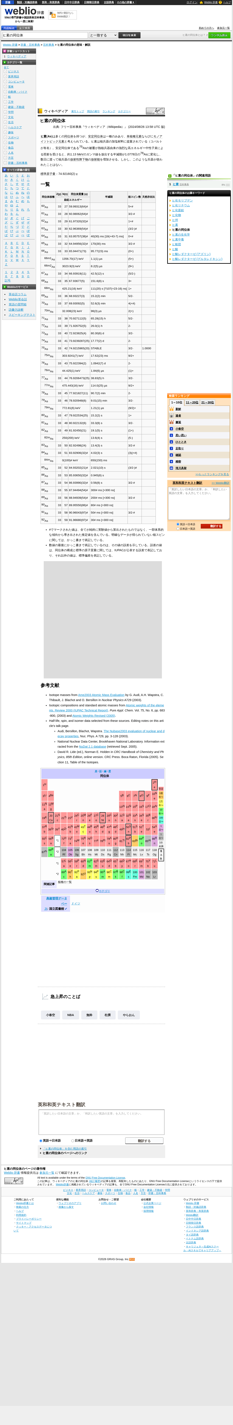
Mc (135, 854)
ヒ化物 (176, 215)
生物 (11, 142)
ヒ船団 (176, 244)
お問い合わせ (108, 1203)
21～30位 (207, 402)
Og (154, 854)
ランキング (108, 111)
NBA (70, 1015)
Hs (89, 854)
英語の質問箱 (18, 304)
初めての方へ (206, 27)
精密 (178, 461)
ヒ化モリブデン (182, 200)
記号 (8, 281)
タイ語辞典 (192, 1234)
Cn (115, 854)
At (149, 840)
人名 (11, 152)
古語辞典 (109, 2)
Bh (83, 854)
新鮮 (178, 409)
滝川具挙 (181, 468)
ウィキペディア (56, 111)
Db (70, 854)
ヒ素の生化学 (181, 234)
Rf (64, 854)
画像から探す (66, 1206)
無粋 (89, 1015)
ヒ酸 (175, 249)
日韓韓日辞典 (91, 2)
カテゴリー (124, 111)
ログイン (192, 2)
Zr (65, 828)
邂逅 (178, 422)
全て (6, 67)
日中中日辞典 (72, 2)
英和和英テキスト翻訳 (61, 1104)
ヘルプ (227, 2)
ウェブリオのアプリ (70, 1203)
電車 (11, 86)
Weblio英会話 (18, 299)
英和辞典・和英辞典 (197, 1211)
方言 (11, 157)
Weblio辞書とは (25, 1203)
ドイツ (75, 903)
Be (51, 795)
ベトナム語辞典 (195, 1238)
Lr (154, 876)
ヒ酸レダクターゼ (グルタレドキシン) (197, 259)
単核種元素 (134, 136)
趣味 (11, 132)
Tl (123, 840)
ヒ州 (175, 220)
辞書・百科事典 (30, 44)
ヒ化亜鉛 (178, 210)
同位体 (68, 136)
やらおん (129, 1015)
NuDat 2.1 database (92, 746)
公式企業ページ (152, 1203)
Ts (148, 854)
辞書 (7, 2)
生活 (11, 122)
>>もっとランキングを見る (212, 474)
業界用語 (13, 76)
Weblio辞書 (62, 1184)
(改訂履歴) (95, 1181)
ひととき (181, 441)
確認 (178, 455)
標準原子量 (48, 173)
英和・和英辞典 (51, 2)
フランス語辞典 (195, 1226)
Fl (128, 854)
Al (123, 806)
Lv (141, 854)
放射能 (95, 159)
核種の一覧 (65, 882)
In (123, 828)
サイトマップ (23, 1222)
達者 (178, 415)
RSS (132, 1259)
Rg (109, 854)
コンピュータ (16, 81)
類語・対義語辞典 (27, 2)
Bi (136, 840)
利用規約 (21, 1215)
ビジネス (13, 71)
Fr (46, 851)
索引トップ (77, 111)
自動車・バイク (17, 91)
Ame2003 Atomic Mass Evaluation (101, 695)
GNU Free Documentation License (105, 1177)
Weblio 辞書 (211, 2)
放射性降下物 (79, 159)
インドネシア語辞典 (197, 1230)
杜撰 (108, 1015)
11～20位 (192, 402)
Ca (51, 820)
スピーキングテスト (22, 314)
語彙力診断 (16, 309)
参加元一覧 (223, 27)
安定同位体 (95, 136)
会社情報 (148, 1206)
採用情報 (148, 1211)
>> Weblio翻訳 (220, 483)
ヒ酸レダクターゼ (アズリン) (191, 254)
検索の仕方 (22, 1206)
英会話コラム (18, 294)
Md (141, 876)
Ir (97, 840)
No (148, 876)
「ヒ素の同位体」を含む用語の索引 (65, 1148)
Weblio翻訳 (192, 1215)
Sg (76, 854)
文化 (11, 117)
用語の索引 (93, 111)
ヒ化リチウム (181, 205)
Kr (156, 817)
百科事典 (48, 44)
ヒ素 (43, 136)
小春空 (50, 1015)
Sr (52, 828)
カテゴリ (104, 891)
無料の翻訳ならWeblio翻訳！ (65, 14)
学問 (11, 112)
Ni (102, 820)
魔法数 (161, 855)
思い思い (181, 435)
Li (45, 795)
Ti (65, 817)
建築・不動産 (16, 107)
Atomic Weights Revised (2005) (93, 715)
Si (130, 806)
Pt (104, 840)
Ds (102, 854)
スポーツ (13, 137)
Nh (122, 854)
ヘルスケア (15, 127)
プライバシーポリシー (29, 1218)
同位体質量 (77, 194)
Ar (156, 806)
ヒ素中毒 (178, 239)
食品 (11, 147)
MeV (80, 154)
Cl (149, 806)
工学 (11, 102)
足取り (179, 448)
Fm (135, 876)
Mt (96, 854)
